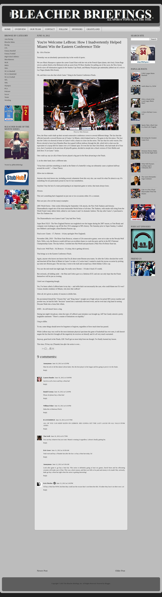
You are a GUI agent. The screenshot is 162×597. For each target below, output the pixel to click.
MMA (7, 65)
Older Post (120, 570)
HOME (8, 29)
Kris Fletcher (48, 483)
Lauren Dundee (48, 378)
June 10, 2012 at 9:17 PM (59, 436)
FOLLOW (63, 29)
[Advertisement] (81, 549)
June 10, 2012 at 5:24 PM (62, 392)
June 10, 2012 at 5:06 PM (63, 378)
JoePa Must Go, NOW (149, 86)
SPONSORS (77, 29)
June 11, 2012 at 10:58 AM (60, 450)
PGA (6, 88)
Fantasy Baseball (10, 51)
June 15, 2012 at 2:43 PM (65, 483)
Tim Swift (46, 436)
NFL (6, 80)
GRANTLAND (93, 29)
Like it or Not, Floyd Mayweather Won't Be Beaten (149, 191)
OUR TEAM (35, 29)
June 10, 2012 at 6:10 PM (63, 406)
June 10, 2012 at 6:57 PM (64, 420)
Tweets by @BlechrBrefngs (14, 165)
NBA (6, 68)
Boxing (7, 45)
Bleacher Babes (10, 42)
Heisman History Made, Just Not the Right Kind (149, 152)
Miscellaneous (9, 59)
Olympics (8, 86)
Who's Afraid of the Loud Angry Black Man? (148, 101)
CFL (6, 48)
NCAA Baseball (10, 71)
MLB (6, 62)
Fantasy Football (10, 54)
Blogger (107, 583)
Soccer (7, 94)
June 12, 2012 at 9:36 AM (60, 464)
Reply (45, 370)
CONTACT (50, 29)
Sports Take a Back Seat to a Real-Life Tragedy (149, 126)
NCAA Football (10, 77)
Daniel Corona (48, 392)
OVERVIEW (20, 29)
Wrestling (8, 100)
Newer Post (42, 570)
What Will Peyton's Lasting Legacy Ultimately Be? (148, 166)
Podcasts (7, 91)
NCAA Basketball (10, 74)
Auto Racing (9, 39)
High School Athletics (12, 57)
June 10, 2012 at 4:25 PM (60, 363)
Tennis (7, 97)
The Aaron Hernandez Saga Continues (149, 178)
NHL (6, 83)
